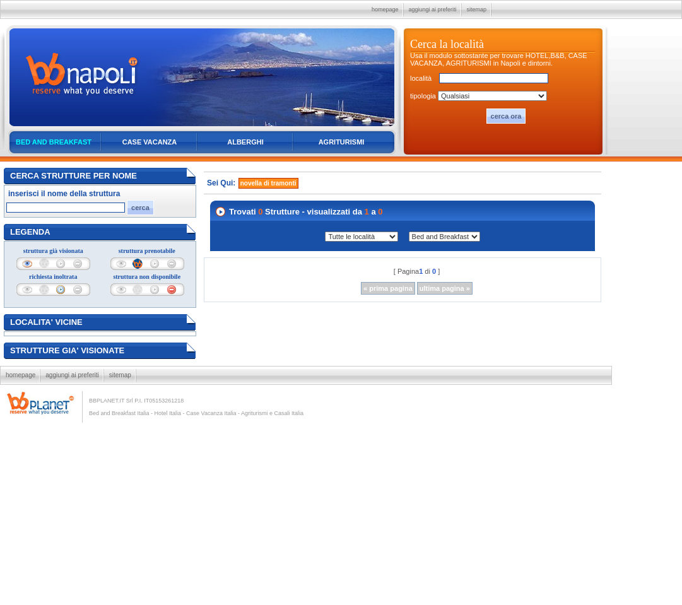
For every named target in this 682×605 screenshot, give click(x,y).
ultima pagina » (445, 288)
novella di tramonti (268, 183)
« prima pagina (388, 288)
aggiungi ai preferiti (433, 9)
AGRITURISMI (342, 142)
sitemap (477, 9)
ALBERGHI (245, 142)
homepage (385, 9)
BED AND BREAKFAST (53, 142)
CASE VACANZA (149, 142)
